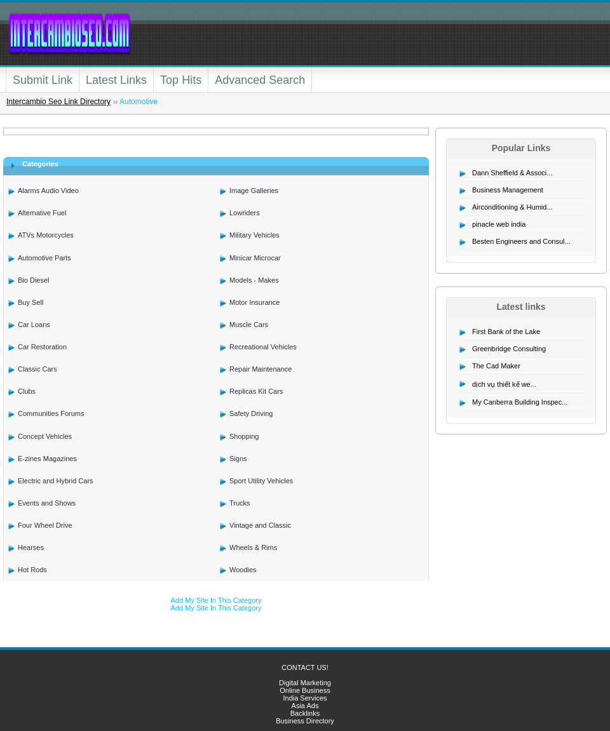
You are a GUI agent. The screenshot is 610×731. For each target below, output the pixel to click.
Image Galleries (253, 190)
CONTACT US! (305, 667)
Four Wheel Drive (45, 525)
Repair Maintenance (260, 369)
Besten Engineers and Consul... (521, 241)
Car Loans (34, 324)
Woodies (243, 569)
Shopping (244, 436)
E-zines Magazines (47, 458)
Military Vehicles (254, 235)
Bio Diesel (34, 280)
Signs (238, 458)
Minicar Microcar (255, 258)
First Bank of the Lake (506, 331)
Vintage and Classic (260, 525)
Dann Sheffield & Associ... (512, 173)
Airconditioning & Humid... (512, 207)
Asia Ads (305, 705)
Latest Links (116, 80)
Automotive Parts (44, 258)
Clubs (27, 391)
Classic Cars (37, 369)
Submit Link (42, 80)
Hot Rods (32, 569)
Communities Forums (51, 413)
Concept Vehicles (45, 436)
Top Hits (180, 80)
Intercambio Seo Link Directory (58, 101)
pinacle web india (498, 224)
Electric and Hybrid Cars (55, 481)
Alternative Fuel (42, 213)
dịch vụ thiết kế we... (504, 384)
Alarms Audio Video (48, 190)
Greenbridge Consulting (509, 348)
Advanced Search (260, 80)
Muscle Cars (248, 324)
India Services (305, 698)
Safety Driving (251, 413)
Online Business (305, 690)
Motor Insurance (254, 302)
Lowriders (244, 213)
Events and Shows (47, 503)
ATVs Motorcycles (46, 235)
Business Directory (305, 721)
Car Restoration (42, 347)
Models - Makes (254, 280)
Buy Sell (30, 302)
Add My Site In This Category (216, 600)
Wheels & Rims (253, 547)
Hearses (31, 547)
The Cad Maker (496, 366)
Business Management (507, 190)
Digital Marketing (305, 683)
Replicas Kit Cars (256, 391)
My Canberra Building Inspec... (519, 402)
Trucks (239, 503)
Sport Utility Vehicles (261, 481)
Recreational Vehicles (263, 347)
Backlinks (305, 713)
